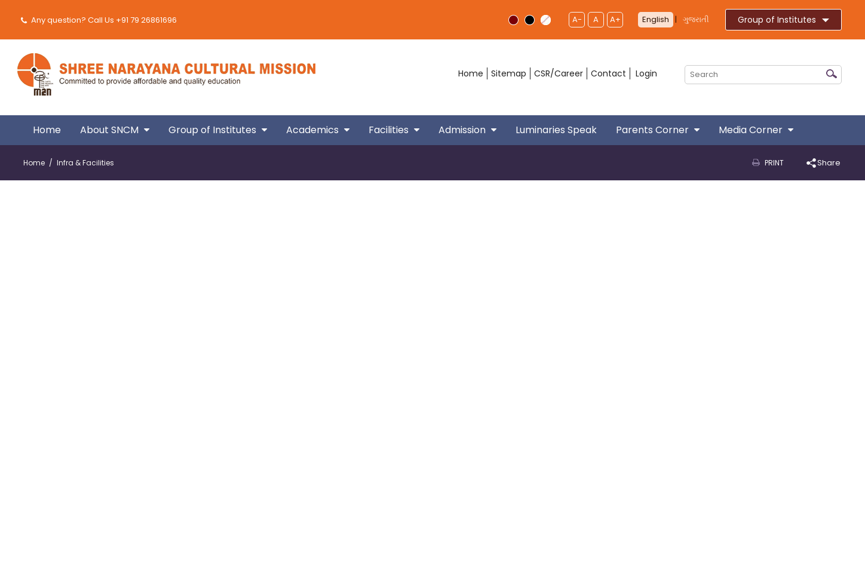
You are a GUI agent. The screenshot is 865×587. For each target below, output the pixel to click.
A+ (615, 19)
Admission (467, 130)
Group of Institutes (783, 20)
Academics (317, 130)
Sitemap (508, 73)
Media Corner (756, 130)
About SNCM (114, 130)
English (655, 19)
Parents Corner (658, 130)
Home (470, 73)
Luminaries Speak (556, 130)
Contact (608, 73)
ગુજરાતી (696, 19)
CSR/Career (558, 73)
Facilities (394, 130)
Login (646, 73)
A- (577, 19)
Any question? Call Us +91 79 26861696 (100, 20)
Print (774, 163)
